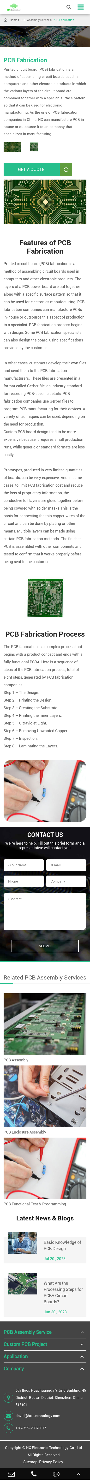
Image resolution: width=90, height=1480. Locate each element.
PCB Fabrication (63, 20)
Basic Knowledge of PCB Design (62, 1245)
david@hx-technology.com (32, 1416)
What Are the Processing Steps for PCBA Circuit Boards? (63, 1292)
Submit (45, 946)
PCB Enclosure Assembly (25, 1132)
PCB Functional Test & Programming (35, 1204)
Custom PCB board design (26, 432)
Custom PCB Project (25, 1344)
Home (13, 20)
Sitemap (30, 1462)
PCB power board (37, 286)
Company (14, 1369)
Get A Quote (45, 169)
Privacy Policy (51, 1462)
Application (16, 1356)
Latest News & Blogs (45, 1218)
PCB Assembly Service (35, 20)
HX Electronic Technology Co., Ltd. (54, 1448)
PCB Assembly (16, 1060)
